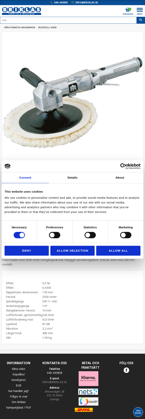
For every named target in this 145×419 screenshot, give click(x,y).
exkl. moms (138, 411)
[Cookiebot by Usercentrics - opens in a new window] (123, 166)
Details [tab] (72, 177)
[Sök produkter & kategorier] (72, 20)
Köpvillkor (18, 374)
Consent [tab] (25, 177)
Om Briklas (19, 402)
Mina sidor (18, 369)
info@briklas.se (86, 2)
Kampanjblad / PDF (18, 407)
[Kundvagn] (128, 10)
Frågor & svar (18, 396)
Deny (26, 250)
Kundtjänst (18, 380)
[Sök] (141, 20)
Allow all (118, 250)
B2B (18, 385)
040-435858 (61, 2)
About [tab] (119, 177)
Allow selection (72, 250)
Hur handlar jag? (18, 391)
